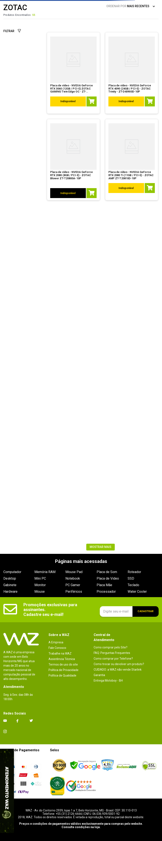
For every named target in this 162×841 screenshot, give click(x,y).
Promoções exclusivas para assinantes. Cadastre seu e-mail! (50, 609)
